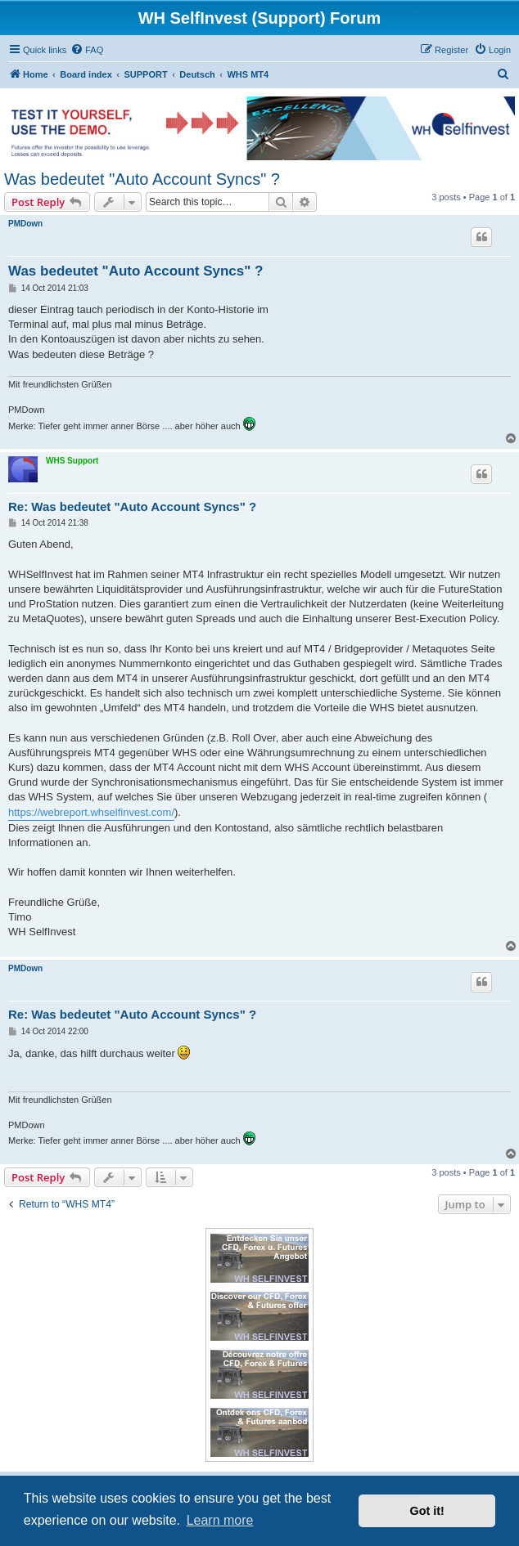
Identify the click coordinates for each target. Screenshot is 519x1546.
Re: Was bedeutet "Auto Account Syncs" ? (132, 506)
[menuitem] (86, 50)
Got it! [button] (427, 1510)
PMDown (25, 223)
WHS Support (72, 460)
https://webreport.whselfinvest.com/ (91, 812)
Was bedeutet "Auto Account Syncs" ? (142, 179)
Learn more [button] (220, 1520)
